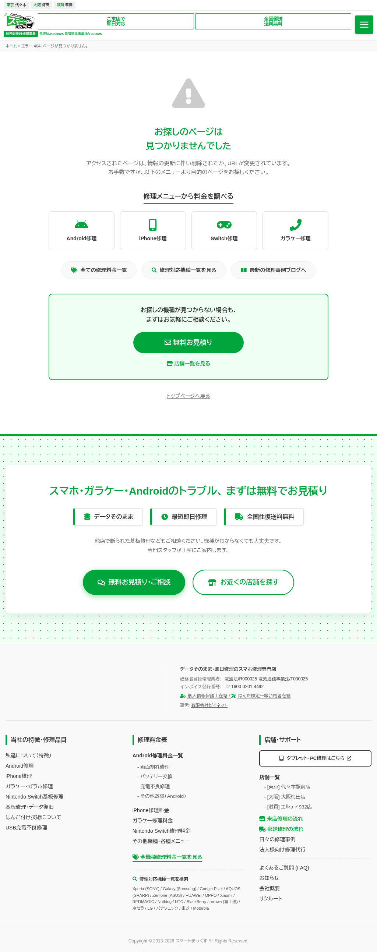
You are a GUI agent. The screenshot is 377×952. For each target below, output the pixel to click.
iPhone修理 (19, 776)
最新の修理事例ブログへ (273, 270)
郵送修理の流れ (281, 829)
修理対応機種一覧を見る (184, 270)
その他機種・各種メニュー (161, 841)
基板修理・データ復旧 (30, 807)
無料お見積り (188, 342)
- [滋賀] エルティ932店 (288, 807)
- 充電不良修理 (153, 786)
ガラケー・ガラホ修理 (29, 786)
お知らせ (269, 878)
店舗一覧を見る (189, 364)
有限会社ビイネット (209, 705)
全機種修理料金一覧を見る (167, 857)
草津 (65, 5)
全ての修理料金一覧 (99, 270)
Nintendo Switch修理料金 (161, 831)
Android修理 (20, 766)
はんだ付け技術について (33, 817)
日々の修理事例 (277, 839)
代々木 (16, 5)
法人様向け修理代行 (282, 850)
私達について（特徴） (29, 755)
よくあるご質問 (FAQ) (284, 868)
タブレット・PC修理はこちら (315, 758)
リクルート (270, 899)
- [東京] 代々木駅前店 (287, 787)
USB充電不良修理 (26, 828)
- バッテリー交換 (155, 776)
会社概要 (269, 888)
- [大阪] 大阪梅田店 (285, 797)
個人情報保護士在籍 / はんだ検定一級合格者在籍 (235, 695)
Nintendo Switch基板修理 (34, 797)
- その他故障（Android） (161, 796)
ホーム (11, 46)
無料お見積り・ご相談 (134, 582)
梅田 (41, 5)
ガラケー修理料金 (153, 821)
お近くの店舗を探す (243, 582)
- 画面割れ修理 (153, 767)
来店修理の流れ (281, 819)
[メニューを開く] (364, 24)
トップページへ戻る (188, 396)
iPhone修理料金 (151, 810)
